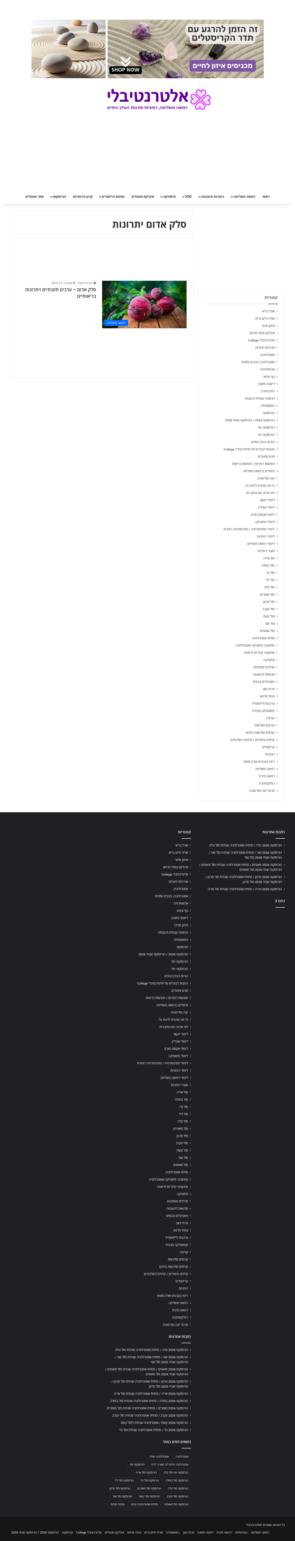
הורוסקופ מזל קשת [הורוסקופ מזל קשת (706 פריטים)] (149, 1496)
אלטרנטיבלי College (261, 340)
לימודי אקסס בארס (263, 514)
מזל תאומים (267, 631)
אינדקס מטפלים (142, 196)
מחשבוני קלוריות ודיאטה (259, 653)
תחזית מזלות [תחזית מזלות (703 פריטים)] (118, 1504)
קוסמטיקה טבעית (263, 711)
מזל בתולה (268, 565)
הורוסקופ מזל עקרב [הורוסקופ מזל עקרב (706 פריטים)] (177, 1496)
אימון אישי (268, 326)
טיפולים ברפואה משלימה (259, 471)
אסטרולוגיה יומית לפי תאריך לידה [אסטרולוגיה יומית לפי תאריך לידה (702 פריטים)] (169, 1464)
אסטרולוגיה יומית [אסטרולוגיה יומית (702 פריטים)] (159, 1456)
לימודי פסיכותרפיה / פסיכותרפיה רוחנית (249, 529)
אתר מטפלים (34, 196)
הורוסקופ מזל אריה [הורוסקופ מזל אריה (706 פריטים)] (146, 1472)
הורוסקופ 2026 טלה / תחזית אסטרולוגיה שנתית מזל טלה (245, 845)
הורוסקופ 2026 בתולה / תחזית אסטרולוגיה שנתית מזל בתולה (149, 1401)
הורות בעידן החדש (263, 442)
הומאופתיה (268, 406)
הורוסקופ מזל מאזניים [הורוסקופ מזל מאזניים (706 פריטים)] (149, 1488)
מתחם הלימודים (113, 196)
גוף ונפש (269, 376)
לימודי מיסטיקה (265, 522)
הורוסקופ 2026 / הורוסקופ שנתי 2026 (250, 420)
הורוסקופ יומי (266, 427)
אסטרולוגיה (267, 355)
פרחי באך (268, 689)
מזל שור (270, 623)
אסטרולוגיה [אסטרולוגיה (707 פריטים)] (182, 1456)
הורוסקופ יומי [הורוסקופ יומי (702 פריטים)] (137, 1464)
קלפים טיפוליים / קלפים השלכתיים (252, 740)
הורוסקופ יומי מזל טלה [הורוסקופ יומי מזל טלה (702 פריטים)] (175, 1472)
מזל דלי (270, 580)
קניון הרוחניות (83, 196)
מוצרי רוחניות (266, 551)
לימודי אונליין (266, 507)
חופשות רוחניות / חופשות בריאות (253, 464)
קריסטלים (268, 747)
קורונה (270, 718)
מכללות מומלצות (264, 667)
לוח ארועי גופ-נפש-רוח (260, 493)
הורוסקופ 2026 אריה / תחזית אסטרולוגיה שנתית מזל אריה (245, 889)
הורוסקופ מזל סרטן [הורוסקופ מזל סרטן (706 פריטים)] (119, 1488)
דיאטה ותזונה (266, 384)
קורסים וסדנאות (264, 725)
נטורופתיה (241, 1532)
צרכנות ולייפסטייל (263, 703)
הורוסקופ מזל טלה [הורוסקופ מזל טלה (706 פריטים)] (178, 1488)
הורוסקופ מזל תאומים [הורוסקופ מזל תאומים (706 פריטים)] (176, 1504)
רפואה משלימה (244, 196)
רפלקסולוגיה (267, 783)
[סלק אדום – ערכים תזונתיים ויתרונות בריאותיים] (144, 304)
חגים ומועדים (266, 456)
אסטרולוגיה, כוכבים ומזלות (258, 362)
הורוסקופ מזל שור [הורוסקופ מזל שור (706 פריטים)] (122, 1496)
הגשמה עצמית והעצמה (260, 398)
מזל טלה (269, 587)
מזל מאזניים (267, 594)
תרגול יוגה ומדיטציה (262, 791)
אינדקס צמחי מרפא (262, 333)
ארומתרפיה (267, 369)
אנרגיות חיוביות (265, 347)
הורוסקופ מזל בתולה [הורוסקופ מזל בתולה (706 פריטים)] (177, 1480)
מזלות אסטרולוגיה (263, 638)
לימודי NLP (267, 500)
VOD (188, 196)
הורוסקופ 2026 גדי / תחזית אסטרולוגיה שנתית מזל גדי (153, 1430)
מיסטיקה (169, 196)
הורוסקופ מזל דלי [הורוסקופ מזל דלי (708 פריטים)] (124, 1480)
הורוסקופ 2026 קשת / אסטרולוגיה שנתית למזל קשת (154, 1423)
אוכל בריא (268, 311)
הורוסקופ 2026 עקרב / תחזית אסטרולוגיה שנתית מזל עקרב (150, 1415)
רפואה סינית (267, 776)
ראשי (266, 196)
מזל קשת (269, 616)
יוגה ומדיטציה (266, 478)
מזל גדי (270, 573)
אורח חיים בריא (265, 318)
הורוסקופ (59, 196)
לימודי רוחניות (266, 536)
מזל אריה (269, 558)
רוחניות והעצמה (212, 196)
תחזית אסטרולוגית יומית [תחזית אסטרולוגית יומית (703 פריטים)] (144, 1504)
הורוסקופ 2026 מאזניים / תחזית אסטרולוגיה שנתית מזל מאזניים (147, 1408)
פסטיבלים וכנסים (264, 682)
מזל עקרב (268, 609)
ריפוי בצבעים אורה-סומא (259, 761)
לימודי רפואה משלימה (261, 544)
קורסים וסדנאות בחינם (260, 732)
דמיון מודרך (267, 391)
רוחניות (270, 754)
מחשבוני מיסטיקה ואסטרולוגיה (255, 645)
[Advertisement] (241, 948)
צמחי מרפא (267, 696)
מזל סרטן (269, 602)
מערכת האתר (84, 283)
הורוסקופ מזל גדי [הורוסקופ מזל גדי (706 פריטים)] (149, 1480)
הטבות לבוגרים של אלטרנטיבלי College (249, 449)
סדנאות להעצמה (264, 674)
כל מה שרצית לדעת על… (259, 485)
